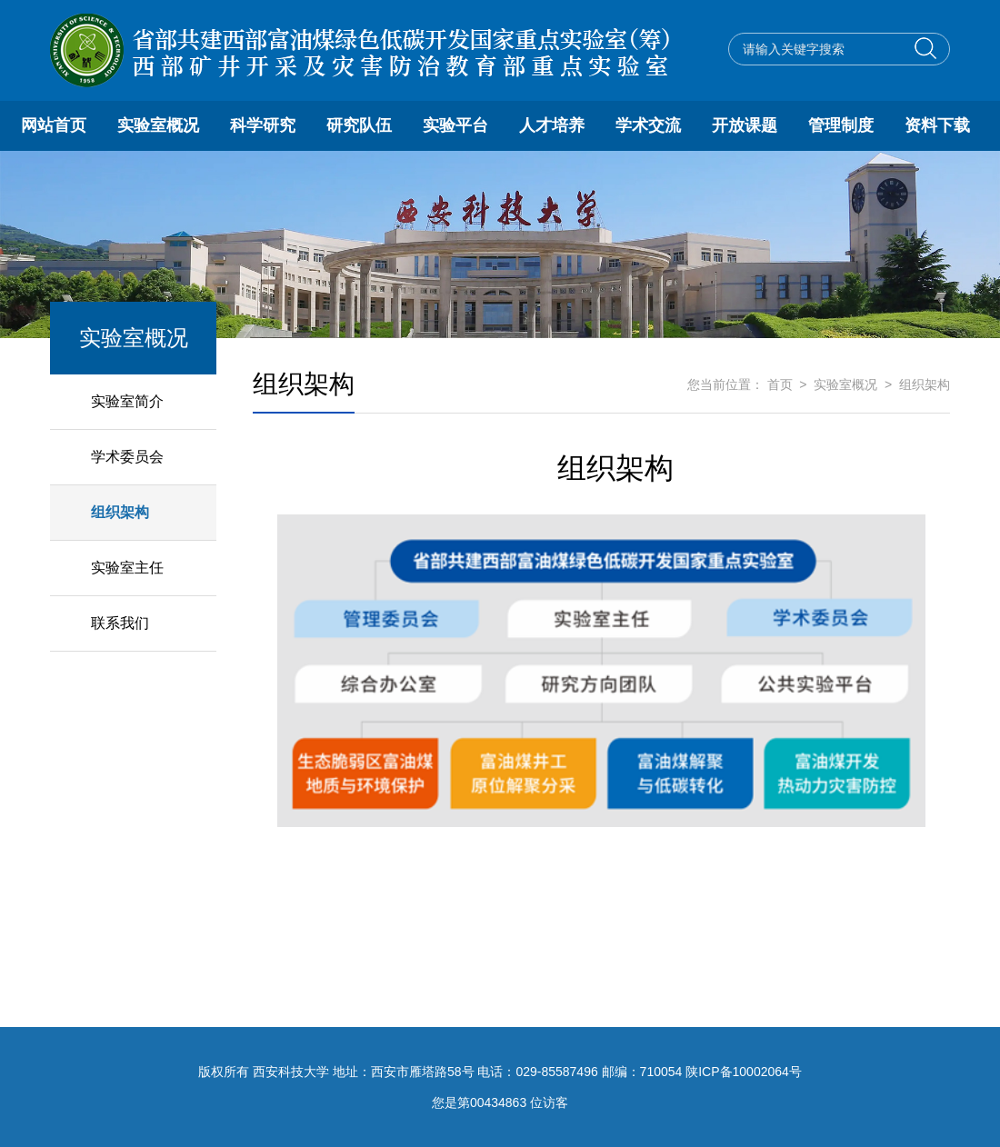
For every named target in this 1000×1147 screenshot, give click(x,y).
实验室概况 (158, 125)
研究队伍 (359, 125)
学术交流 (648, 125)
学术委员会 (127, 456)
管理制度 (841, 125)
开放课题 (744, 125)
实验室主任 (127, 567)
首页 (780, 384)
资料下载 (937, 125)
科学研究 (262, 125)
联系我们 (120, 623)
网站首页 (53, 125)
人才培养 (552, 125)
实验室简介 (127, 401)
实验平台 (455, 125)
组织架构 (120, 512)
